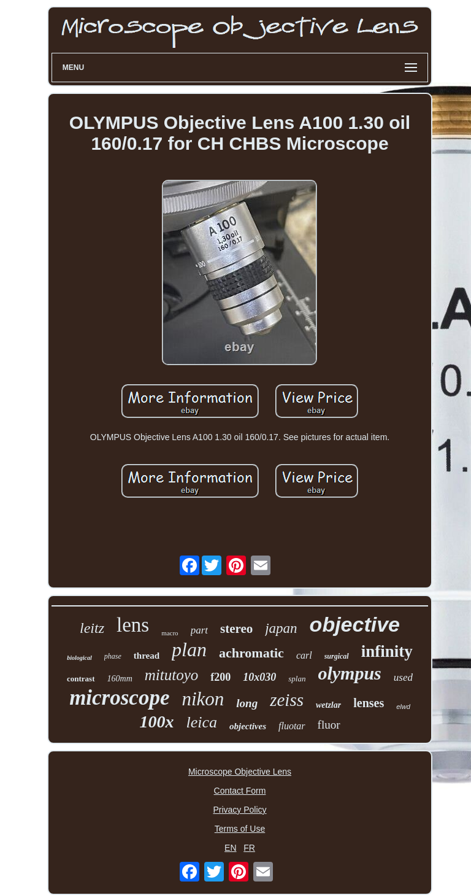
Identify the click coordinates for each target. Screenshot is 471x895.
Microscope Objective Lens (239, 772)
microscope (119, 698)
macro (169, 633)
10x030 (259, 677)
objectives (247, 726)
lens (133, 625)
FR (249, 848)
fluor (329, 724)
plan (189, 649)
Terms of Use (240, 829)
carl (304, 655)
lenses (368, 703)
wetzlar (328, 705)
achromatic (251, 653)
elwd (403, 706)
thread (146, 656)
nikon (203, 699)
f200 (220, 677)
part (199, 630)
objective (355, 624)
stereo (236, 628)
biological (79, 657)
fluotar (291, 726)
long (247, 703)
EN (230, 848)
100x (156, 721)
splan (296, 678)
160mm (119, 678)
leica (201, 722)
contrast (81, 678)
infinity (387, 651)
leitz (92, 628)
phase (112, 656)
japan (281, 628)
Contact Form (240, 791)
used (403, 677)
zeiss (287, 700)
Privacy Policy (239, 810)
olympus (349, 673)
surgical (336, 656)
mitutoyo (172, 675)
